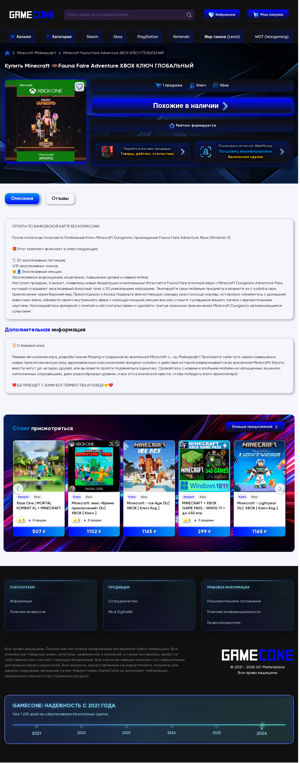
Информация (21, 601)
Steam (92, 36)
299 (204, 532)
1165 (149, 532)
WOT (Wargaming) (271, 36)
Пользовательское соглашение (234, 601)
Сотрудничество (123, 601)
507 (39, 532)
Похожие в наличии (191, 105)
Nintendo (181, 36)
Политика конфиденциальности (233, 612)
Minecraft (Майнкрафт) (36, 53)
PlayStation (147, 36)
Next (280, 488)
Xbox (117, 36)
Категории (61, 36)
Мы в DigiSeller (120, 612)
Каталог (24, 36)
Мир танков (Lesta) (222, 36)
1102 (94, 532)
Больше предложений (255, 427)
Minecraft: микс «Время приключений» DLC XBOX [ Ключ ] (93, 508)
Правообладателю (224, 623)
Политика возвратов (28, 612)
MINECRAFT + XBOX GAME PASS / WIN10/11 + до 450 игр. (203, 508)
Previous (18, 488)
